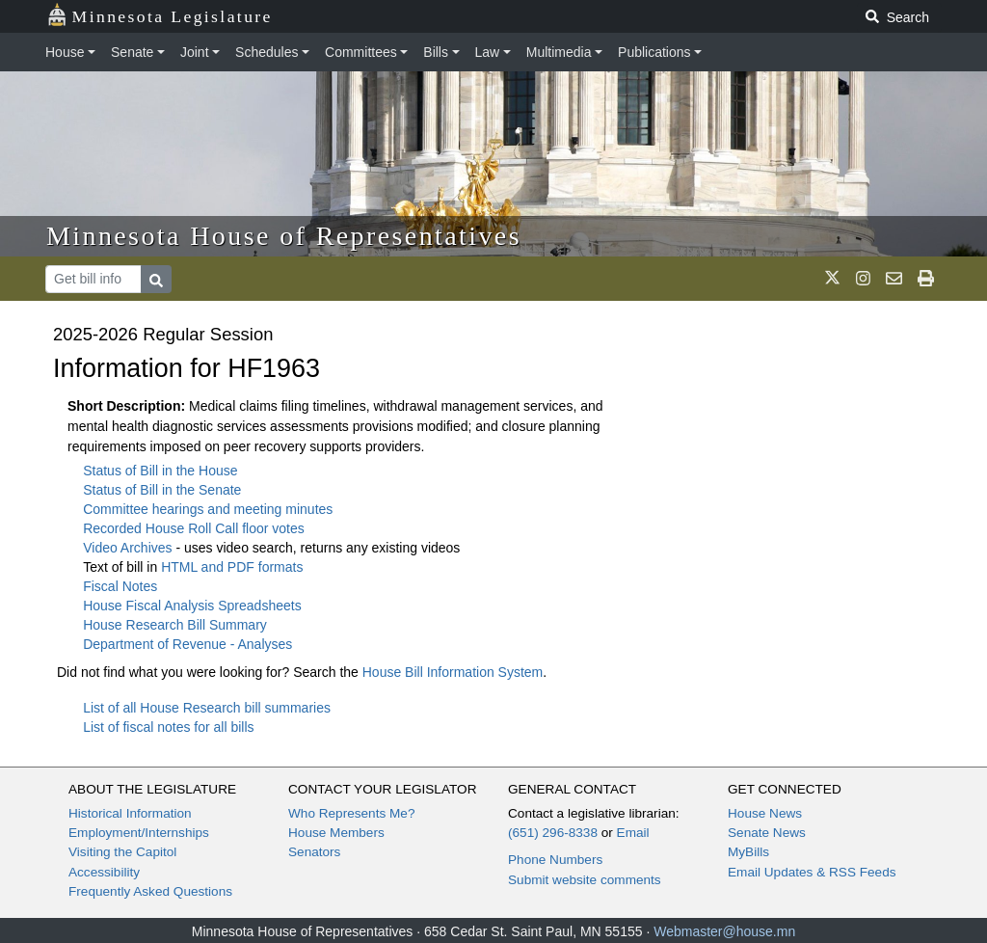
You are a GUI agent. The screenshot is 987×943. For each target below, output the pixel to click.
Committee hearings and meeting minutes (208, 509)
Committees (361, 52)
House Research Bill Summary (175, 625)
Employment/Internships (138, 832)
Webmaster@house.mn (724, 931)
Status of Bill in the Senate (162, 490)
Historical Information (130, 813)
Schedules (266, 52)
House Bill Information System (453, 672)
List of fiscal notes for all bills (168, 727)
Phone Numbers (555, 859)
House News (765, 813)
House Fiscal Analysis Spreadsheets (192, 605)
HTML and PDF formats (232, 567)
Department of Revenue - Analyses (187, 644)
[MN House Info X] (832, 278)
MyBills (748, 852)
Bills (435, 52)
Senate (132, 52)
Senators (314, 852)
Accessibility (104, 872)
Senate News (767, 832)
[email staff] (894, 278)
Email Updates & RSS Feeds (812, 872)
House (64, 52)
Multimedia (559, 52)
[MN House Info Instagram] (863, 278)
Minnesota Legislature (159, 15)
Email (633, 832)
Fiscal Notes (120, 586)
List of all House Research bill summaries (207, 707)
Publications (654, 52)
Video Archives (129, 547)
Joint (194, 52)
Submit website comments (584, 880)
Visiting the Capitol (122, 852)
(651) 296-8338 (553, 832)
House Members (336, 832)
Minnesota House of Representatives (283, 236)
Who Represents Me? (351, 813)
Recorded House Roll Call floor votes (194, 528)
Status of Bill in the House (160, 470)
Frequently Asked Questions (150, 891)
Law (487, 52)
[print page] (926, 278)
